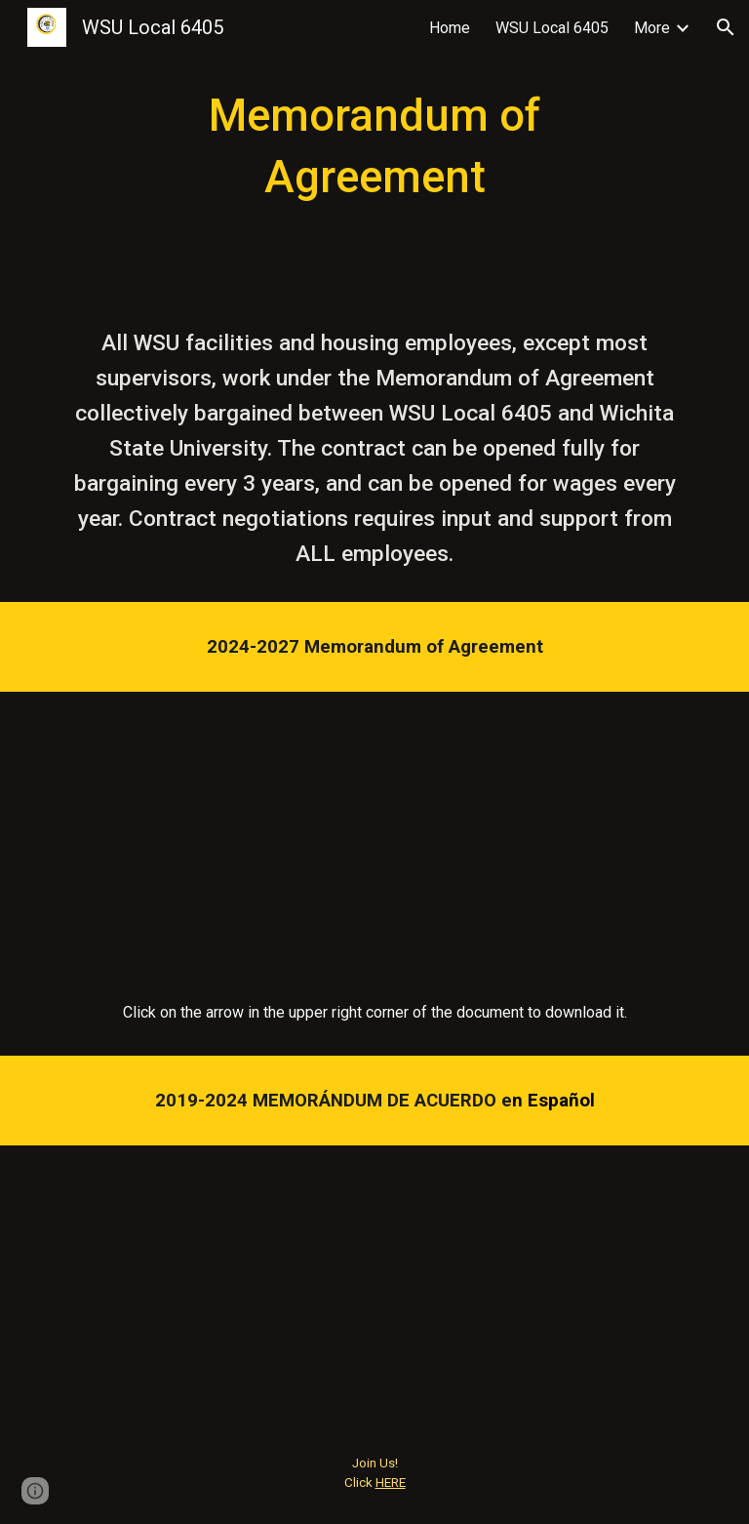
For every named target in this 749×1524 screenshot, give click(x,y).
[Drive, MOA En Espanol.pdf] (374, 1284)
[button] (725, 27)
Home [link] (449, 28)
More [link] (652, 28)
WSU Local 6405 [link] (552, 28)
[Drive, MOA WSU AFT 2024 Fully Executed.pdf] (374, 830)
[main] (374, 147)
